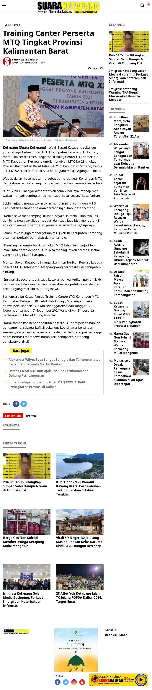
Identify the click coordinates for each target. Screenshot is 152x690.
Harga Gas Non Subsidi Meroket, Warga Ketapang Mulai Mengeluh (23, 542)
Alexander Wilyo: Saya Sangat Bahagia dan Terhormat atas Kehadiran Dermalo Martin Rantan (131, 155)
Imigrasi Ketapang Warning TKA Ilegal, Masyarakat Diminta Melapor (124, 94)
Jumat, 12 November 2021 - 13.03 (28, 62)
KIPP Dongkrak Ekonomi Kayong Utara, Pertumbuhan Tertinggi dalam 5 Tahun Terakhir (78, 488)
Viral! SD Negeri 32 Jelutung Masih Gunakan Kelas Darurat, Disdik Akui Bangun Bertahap (79, 542)
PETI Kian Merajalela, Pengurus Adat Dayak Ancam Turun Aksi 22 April (127, 126)
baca (93, 68)
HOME (6, 24)
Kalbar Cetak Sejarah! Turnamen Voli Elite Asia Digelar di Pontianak (124, 186)
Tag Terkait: (13, 415)
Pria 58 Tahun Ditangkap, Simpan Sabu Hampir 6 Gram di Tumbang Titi (25, 486)
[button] (148, 2)
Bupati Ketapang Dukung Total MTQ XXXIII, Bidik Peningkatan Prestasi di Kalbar (127, 314)
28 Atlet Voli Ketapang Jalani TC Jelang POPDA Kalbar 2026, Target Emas (79, 597)
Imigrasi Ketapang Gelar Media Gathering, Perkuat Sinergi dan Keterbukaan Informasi (23, 599)
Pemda (16, 24)
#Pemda (31, 415)
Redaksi (111, 635)
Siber (123, 635)
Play (141, 680)
